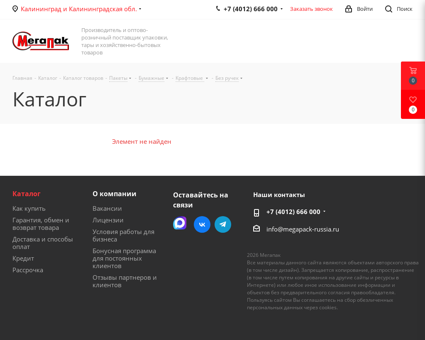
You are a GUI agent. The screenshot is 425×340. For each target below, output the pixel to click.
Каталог (26, 193)
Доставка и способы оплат (42, 243)
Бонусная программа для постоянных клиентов (124, 258)
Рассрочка (27, 270)
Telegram (223, 224)
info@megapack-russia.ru (302, 229)
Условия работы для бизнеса (123, 235)
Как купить (29, 208)
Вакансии (107, 208)
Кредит (23, 258)
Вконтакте (202, 224)
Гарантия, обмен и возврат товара (40, 224)
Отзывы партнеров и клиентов (125, 281)
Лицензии (108, 220)
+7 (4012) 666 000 (293, 211)
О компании (115, 193)
